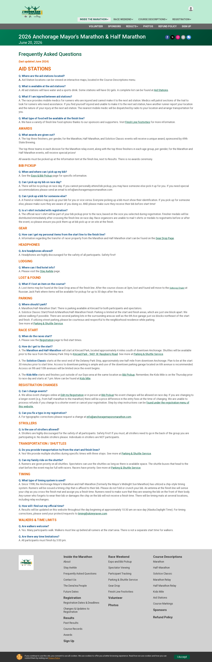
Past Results (70, 622)
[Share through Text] (188, 37)
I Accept (182, 656)
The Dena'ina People (75, 585)
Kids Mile (85, 378)
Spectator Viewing (119, 567)
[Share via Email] (183, 37)
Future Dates (71, 591)
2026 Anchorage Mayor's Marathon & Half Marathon (82, 36)
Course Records (72, 628)
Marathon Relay (162, 579)
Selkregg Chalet (177, 288)
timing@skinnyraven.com (92, 513)
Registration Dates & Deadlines (81, 602)
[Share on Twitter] (173, 37)
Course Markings (163, 603)
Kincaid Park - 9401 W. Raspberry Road (95, 354)
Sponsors (114, 26)
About (67, 561)
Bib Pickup (128, 374)
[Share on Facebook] (168, 37)
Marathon (158, 561)
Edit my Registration (72, 395)
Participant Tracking (119, 573)
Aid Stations (161, 90)
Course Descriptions (151, 19)
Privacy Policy (54, 658)
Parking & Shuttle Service (48, 323)
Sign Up (186, 26)
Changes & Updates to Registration (76, 610)
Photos (148, 26)
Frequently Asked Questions (80, 573)
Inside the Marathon (93, 19)
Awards (67, 634)
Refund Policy (167, 26)
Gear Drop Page (165, 238)
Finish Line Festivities (137, 122)
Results (131, 26)
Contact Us (69, 579)
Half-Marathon (161, 567)
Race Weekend (122, 19)
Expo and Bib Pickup (120, 561)
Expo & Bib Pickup (41, 175)
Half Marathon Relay (164, 585)
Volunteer (96, 26)
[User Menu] (190, 8)
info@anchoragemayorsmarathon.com (109, 416)
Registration (180, 19)
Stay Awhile (46, 271)
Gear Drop (114, 585)
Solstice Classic (162, 573)
